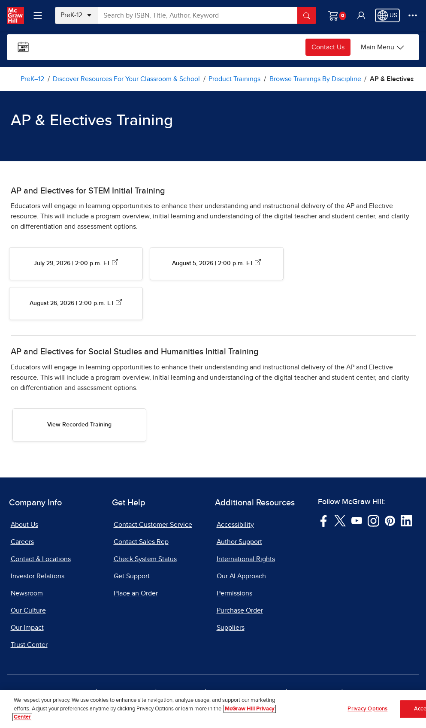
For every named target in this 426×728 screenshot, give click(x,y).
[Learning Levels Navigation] (38, 15)
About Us (24, 524)
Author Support (239, 541)
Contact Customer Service (153, 524)
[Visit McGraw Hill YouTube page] (357, 520)
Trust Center (29, 644)
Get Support (132, 576)
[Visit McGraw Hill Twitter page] (340, 520)
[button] (361, 15)
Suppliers (231, 627)
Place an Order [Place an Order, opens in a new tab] (136, 593)
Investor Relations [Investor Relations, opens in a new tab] (37, 576)
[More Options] (413, 15)
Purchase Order (240, 610)
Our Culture (28, 610)
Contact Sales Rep (141, 541)
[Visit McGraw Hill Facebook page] (323, 520)
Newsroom (27, 593)
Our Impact (27, 627)
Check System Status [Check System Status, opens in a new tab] (145, 559)
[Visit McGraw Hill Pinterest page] (390, 520)
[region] (213, 709)
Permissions (234, 593)
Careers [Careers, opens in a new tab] (22, 541)
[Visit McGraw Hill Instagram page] (373, 520)
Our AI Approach (241, 576)
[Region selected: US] (387, 15)
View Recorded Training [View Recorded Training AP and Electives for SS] (79, 425)
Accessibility (235, 524)
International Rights (246, 559)
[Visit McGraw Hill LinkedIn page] (406, 520)
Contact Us (327, 47)
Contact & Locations (41, 559)
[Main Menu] (382, 47)
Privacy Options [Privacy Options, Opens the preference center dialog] (367, 709)
